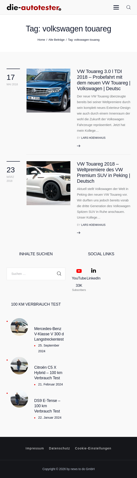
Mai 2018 (12, 84)
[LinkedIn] (93, 280)
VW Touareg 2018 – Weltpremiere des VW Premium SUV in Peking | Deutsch (103, 172)
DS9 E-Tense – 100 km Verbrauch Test (47, 405)
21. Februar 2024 (50, 384)
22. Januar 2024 (49, 417)
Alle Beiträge (56, 39)
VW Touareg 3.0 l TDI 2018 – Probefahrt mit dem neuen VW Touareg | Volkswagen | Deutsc (103, 80)
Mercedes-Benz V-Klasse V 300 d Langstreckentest (49, 334)
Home (41, 39)
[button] (117, 7)
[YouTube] (79, 280)
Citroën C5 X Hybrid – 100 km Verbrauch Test (48, 372)
